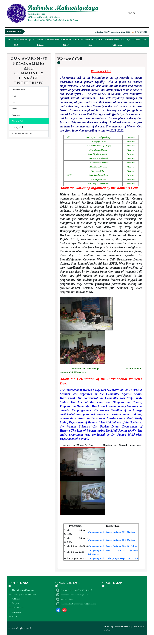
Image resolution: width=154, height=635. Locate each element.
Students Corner (111, 39)
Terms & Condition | (123, 626)
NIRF (66, 44)
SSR (16, 44)
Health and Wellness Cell (22, 133)
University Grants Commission (24, 594)
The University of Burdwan (23, 590)
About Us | (108, 626)
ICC (123, 39)
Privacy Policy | (139, 626)
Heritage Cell (17, 127)
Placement (16, 114)
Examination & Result (91, 39)
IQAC (129, 39)
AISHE (76, 39)
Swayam (15, 603)
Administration (52, 39)
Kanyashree (16, 611)
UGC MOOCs (18, 607)
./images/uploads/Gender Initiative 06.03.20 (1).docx (112, 546)
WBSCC (15, 616)
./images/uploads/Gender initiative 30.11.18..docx (111, 532)
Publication (117, 44)
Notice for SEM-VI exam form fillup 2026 (118, 32)
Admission (66, 39)
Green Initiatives (18, 89)
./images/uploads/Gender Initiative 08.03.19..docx (111, 540)
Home (9, 39)
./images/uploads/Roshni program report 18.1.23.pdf (113, 558)
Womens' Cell (17, 121)
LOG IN (132, 13)
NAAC (144, 39)
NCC (14, 95)
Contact (107, 629)
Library (40, 44)
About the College (22, 39)
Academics (38, 39)
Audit (137, 39)
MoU (90, 44)
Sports (14, 108)
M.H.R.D (16, 598)
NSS (13, 102)
